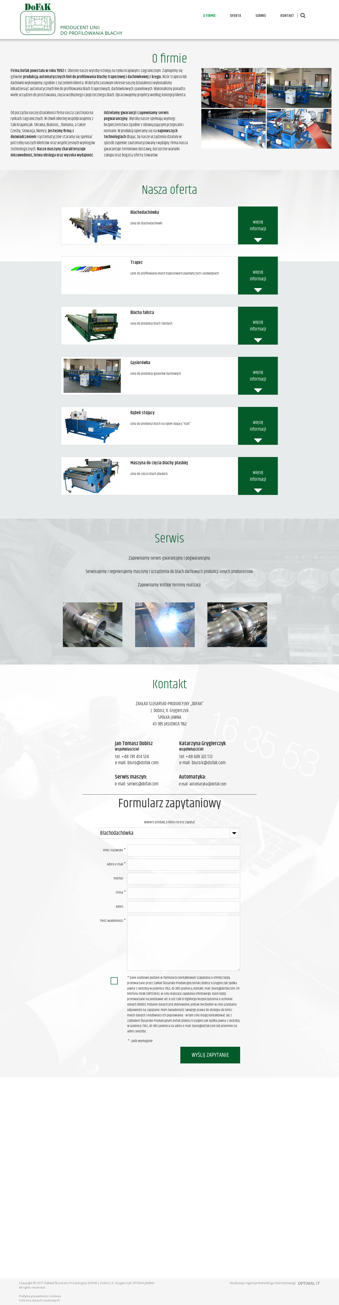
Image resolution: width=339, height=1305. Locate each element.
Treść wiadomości (111, 921)
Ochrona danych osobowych (39, 1300)
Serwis (260, 16)
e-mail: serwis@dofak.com (136, 784)
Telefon (118, 878)
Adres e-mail (115, 864)
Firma (119, 892)
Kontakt (287, 16)
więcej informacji (258, 226)
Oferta (235, 16)
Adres (119, 907)
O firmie (209, 16)
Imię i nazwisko (113, 850)
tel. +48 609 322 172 (196, 756)
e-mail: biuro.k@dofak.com (202, 763)
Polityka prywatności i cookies (40, 1296)
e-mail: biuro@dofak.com (136, 763)
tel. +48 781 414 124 (132, 756)
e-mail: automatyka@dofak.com (202, 784)
